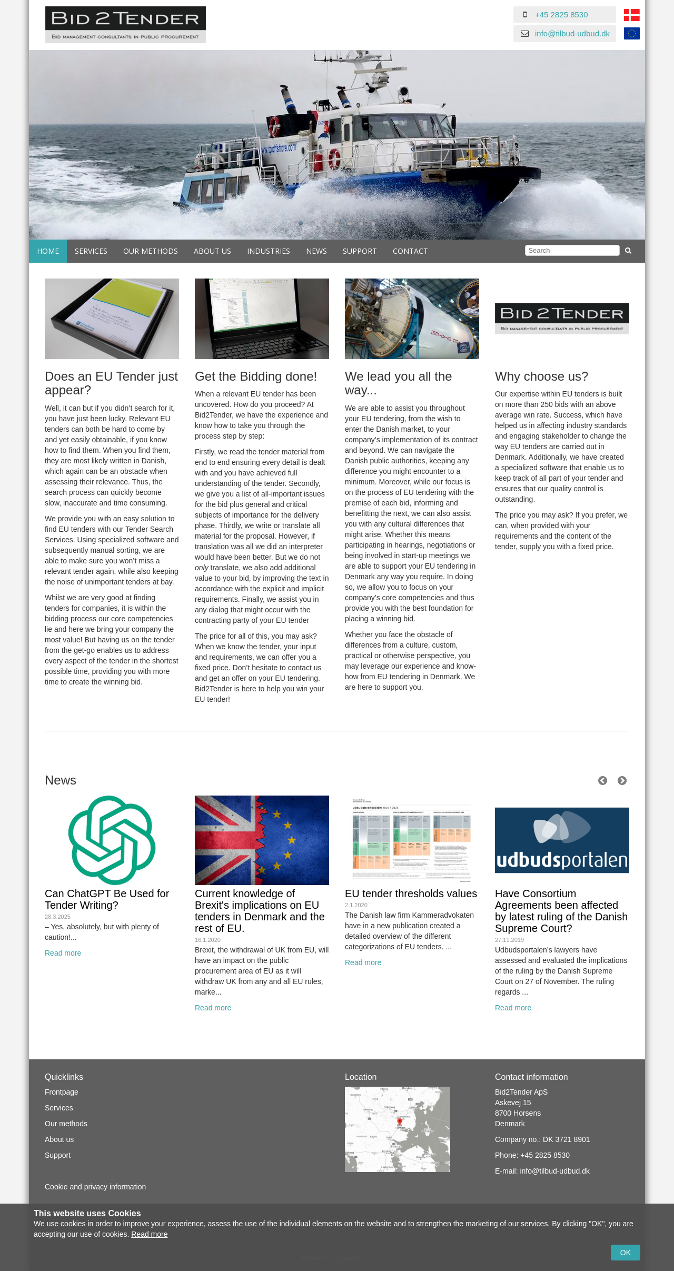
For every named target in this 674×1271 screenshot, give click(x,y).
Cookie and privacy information (95, 1187)
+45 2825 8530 (561, 14)
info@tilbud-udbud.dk (572, 33)
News (316, 251)
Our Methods (150, 251)
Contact (410, 251)
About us (212, 251)
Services (91, 251)
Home (48, 251)
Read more (63, 953)
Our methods (66, 1123)
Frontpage (61, 1092)
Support (360, 251)
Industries (268, 251)
